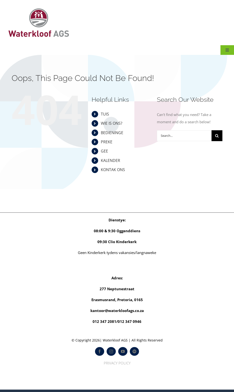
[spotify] (134, 351)
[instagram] (111, 351)
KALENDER (110, 160)
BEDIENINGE (112, 132)
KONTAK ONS (113, 169)
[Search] (217, 135)
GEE (104, 151)
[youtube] (122, 351)
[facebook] (99, 351)
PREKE (106, 142)
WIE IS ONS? (111, 123)
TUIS (105, 114)
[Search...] (184, 135)
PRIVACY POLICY (117, 363)
